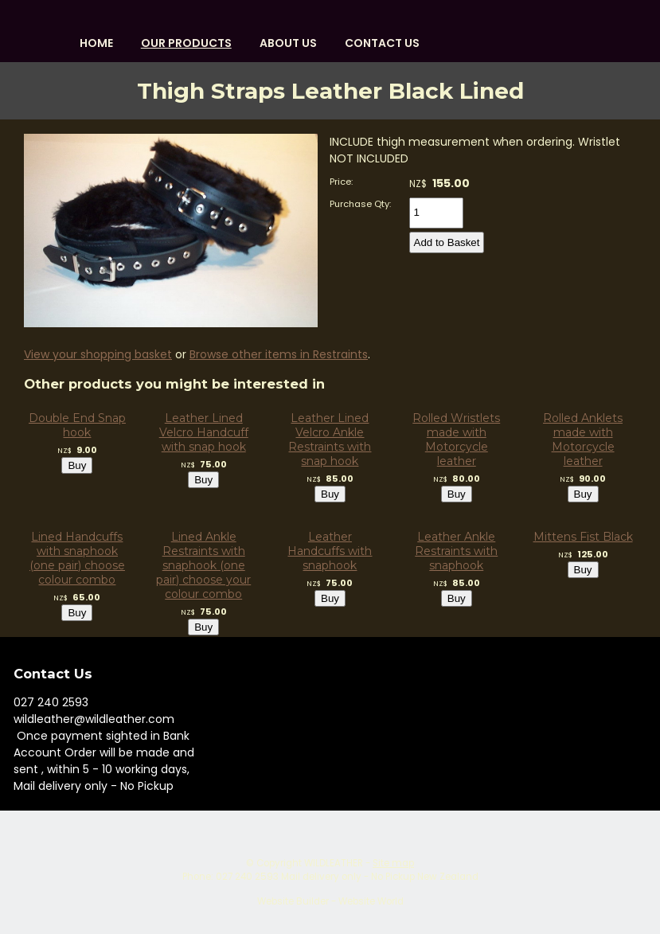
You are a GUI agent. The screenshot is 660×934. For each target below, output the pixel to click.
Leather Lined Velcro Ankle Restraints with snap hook (329, 439)
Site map (393, 863)
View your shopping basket (98, 354)
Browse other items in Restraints (278, 354)
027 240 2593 (51, 702)
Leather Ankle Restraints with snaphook (456, 551)
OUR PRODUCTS (186, 43)
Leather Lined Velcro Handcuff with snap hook (203, 432)
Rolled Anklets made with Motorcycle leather (583, 439)
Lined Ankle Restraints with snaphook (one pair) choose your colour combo (203, 565)
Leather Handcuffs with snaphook (329, 551)
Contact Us (382, 43)
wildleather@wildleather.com (94, 719)
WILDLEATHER (333, 863)
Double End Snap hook (77, 425)
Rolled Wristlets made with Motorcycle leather (456, 439)
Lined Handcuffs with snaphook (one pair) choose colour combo (77, 558)
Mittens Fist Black (583, 537)
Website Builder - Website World (330, 901)
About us (288, 43)
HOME (96, 43)
